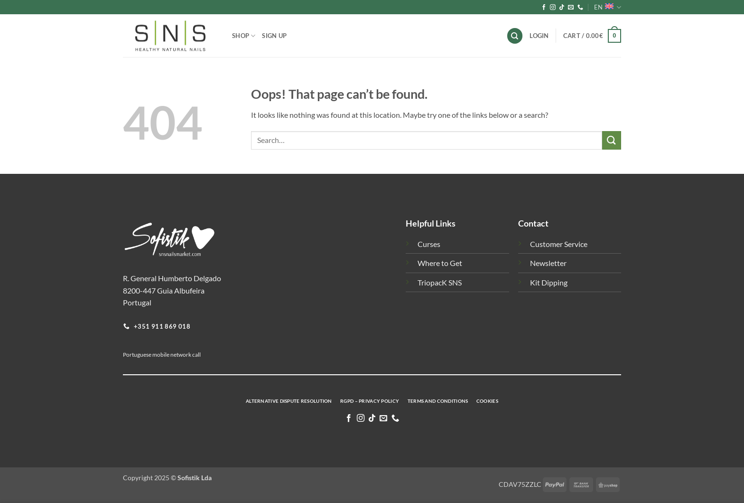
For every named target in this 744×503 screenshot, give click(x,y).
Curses (429, 243)
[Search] (514, 36)
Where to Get (440, 262)
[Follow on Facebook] (544, 7)
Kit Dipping (548, 282)
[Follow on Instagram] (553, 7)
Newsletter (548, 262)
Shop (243, 35)
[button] (592, 36)
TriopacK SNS (440, 282)
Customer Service (558, 243)
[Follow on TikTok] (562, 7)
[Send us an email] (571, 7)
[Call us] (580, 7)
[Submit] (611, 140)
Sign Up (274, 35)
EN (607, 7)
